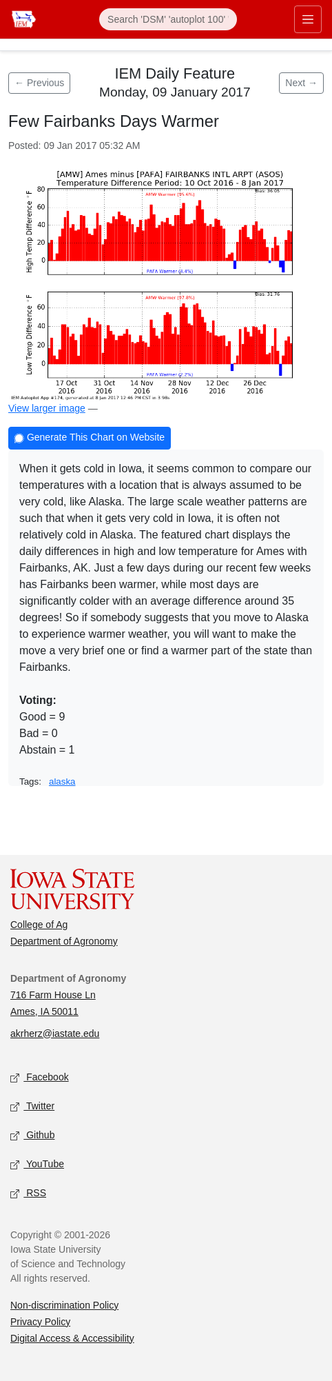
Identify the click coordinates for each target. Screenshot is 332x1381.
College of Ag (39, 924)
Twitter (32, 1106)
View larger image (46, 408)
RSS (28, 1193)
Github (32, 1135)
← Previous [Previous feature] (39, 82)
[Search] (168, 19)
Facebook (39, 1077)
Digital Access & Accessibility (72, 1338)
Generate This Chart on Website (89, 439)
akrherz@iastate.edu (54, 1033)
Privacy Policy (40, 1321)
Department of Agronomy (64, 941)
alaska (62, 781)
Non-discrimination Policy (64, 1305)
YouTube (37, 1164)
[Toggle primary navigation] (308, 19)
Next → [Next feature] (301, 82)
